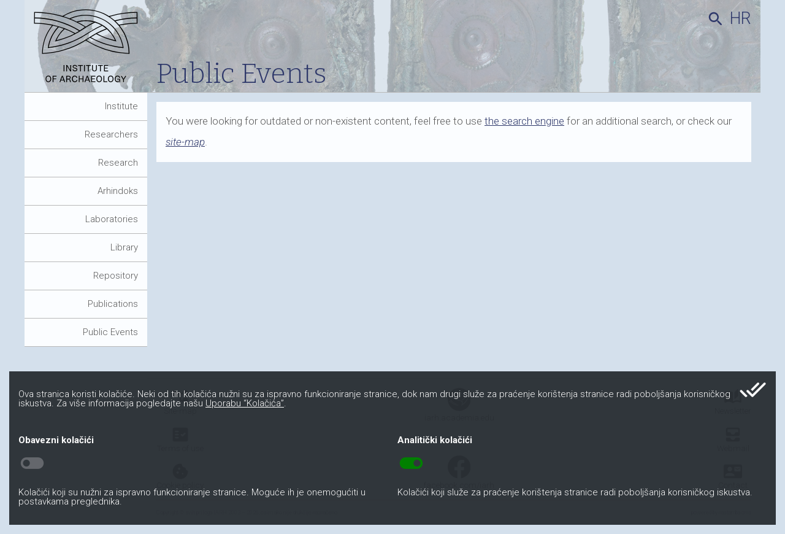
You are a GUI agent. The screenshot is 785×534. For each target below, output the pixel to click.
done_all (753, 390)
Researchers (111, 134)
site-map (185, 142)
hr (740, 18)
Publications (113, 303)
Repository (115, 275)
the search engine (524, 121)
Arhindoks (118, 190)
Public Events (110, 332)
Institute (121, 106)
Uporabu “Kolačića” (244, 403)
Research (118, 162)
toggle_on (411, 463)
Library (124, 247)
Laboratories (111, 219)
